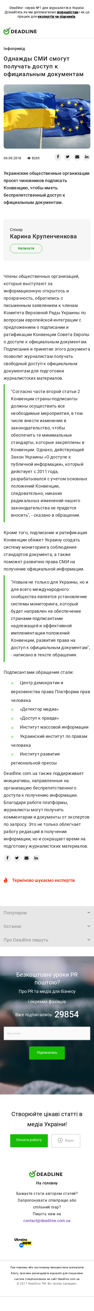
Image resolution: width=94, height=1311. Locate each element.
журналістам (67, 12)
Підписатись (47, 1053)
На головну (47, 1183)
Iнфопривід (14, 48)
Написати (26, 248)
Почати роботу (29, 1140)
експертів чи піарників (56, 16)
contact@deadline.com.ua (47, 1220)
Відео (66, 1140)
